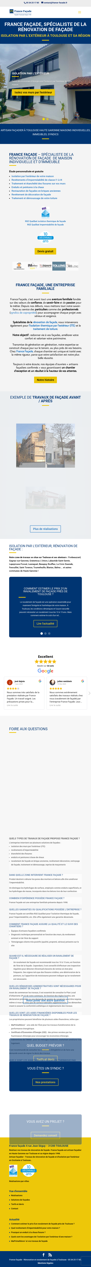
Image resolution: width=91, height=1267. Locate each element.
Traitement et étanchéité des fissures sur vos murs (39, 183)
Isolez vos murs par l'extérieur (33, 92)
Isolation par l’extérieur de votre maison (33, 176)
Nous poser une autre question (45, 1000)
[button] (89, 694)
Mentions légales (45, 1263)
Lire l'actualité (45, 623)
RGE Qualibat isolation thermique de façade (45, 221)
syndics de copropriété (23, 312)
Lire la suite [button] (12, 705)
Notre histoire (45, 380)
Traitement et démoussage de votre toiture (34, 198)
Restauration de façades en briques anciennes (36, 190)
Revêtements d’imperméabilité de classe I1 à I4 (37, 179)
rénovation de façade (45, 322)
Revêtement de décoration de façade (31, 194)
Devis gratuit (45, 251)
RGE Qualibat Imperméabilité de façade (45, 224)
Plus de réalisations (45, 529)
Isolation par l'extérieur (30, 73)
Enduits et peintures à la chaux (28, 187)
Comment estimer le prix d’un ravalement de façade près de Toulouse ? (45, 591)
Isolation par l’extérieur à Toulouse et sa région (45, 36)
